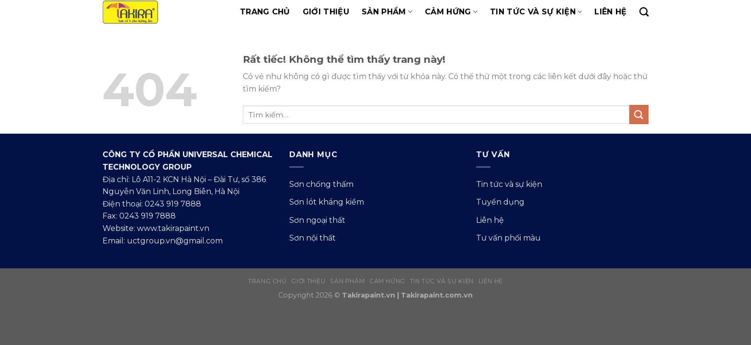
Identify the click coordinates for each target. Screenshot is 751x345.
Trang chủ (265, 11)
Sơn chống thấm (321, 184)
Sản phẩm (387, 12)
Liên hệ (610, 11)
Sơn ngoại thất (317, 220)
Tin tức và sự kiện (536, 12)
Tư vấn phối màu (508, 237)
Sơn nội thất (312, 237)
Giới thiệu (326, 11)
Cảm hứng (451, 12)
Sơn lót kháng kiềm (326, 202)
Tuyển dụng (500, 202)
